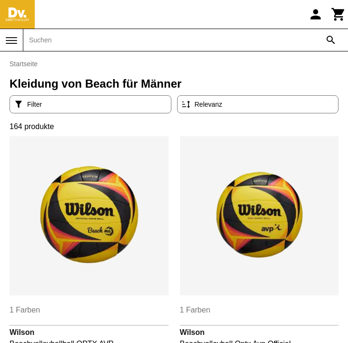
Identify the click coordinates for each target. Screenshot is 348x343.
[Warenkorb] (338, 14)
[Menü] (11, 40)
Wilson (22, 332)
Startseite (24, 64)
